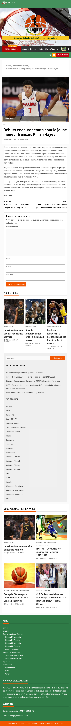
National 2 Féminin (13, 465)
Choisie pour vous (53, 326)
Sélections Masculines (15, 490)
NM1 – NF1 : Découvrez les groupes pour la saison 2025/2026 (30, 377)
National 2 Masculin (13, 469)
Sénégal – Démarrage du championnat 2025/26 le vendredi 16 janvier (33, 381)
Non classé (10, 482)
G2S (61, 723)
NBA (4, 125)
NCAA (8, 478)
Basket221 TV (11, 419)
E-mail (9, 267)
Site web (9, 275)
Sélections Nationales (14, 495)
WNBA (8, 499)
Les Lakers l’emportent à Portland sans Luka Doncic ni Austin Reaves (56, 337)
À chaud (9, 406)
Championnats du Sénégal (16, 427)
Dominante (7, 326)
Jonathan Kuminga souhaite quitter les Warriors (39, 49)
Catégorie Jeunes (13, 423)
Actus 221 (10, 411)
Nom (8, 259)
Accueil (5, 628)
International (10, 453)
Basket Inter (10, 415)
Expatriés (9, 444)
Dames (8, 436)
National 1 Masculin (13, 461)
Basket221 (9, 140)
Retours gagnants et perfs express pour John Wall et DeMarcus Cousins (51, 204)
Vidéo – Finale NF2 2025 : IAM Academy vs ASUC (25, 393)
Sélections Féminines (14, 486)
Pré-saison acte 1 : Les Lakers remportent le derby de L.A (20, 204)
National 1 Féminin (13, 457)
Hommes (9, 448)
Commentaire (12, 227)
